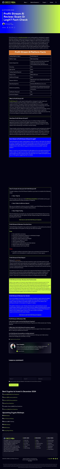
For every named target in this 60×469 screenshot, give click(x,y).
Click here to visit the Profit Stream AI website (30, 219)
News (26, 2)
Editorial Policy (51, 444)
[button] (56, 2)
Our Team (26, 443)
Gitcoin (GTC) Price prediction (10, 400)
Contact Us (26, 441)
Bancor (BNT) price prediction (10, 397)
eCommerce (38, 444)
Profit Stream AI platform (32, 198)
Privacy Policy (51, 440)
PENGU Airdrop (6, 424)
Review (12, 10)
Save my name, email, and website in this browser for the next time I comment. (25, 381)
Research (38, 446)
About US (26, 440)
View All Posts (21, 351)
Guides (51, 2)
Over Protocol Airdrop (8, 418)
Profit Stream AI (13, 101)
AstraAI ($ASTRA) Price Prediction (11, 394)
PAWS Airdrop (6, 427)
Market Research (36, 2)
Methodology (27, 447)
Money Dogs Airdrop (8, 430)
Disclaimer (50, 443)
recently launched (22, 37)
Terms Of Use (50, 441)
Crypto (46, 2)
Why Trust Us (27, 444)
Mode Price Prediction (8, 403)
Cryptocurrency (7, 10)
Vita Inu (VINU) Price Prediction (10, 409)
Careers (25, 446)
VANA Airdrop (6, 415)
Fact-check (38, 447)
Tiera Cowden (9, 23)
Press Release (50, 449)
